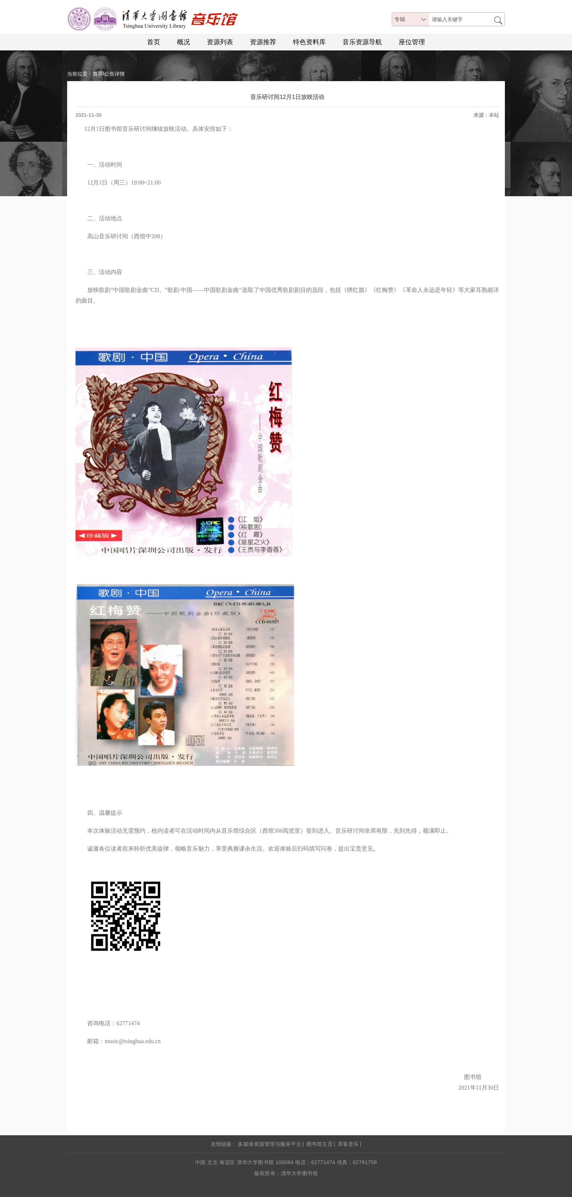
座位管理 (412, 42)
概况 (183, 42)
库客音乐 (348, 1144)
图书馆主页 (319, 1144)
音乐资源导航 (362, 42)
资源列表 (220, 42)
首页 (153, 42)
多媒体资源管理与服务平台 (269, 1144)
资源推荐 (263, 42)
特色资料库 (309, 42)
